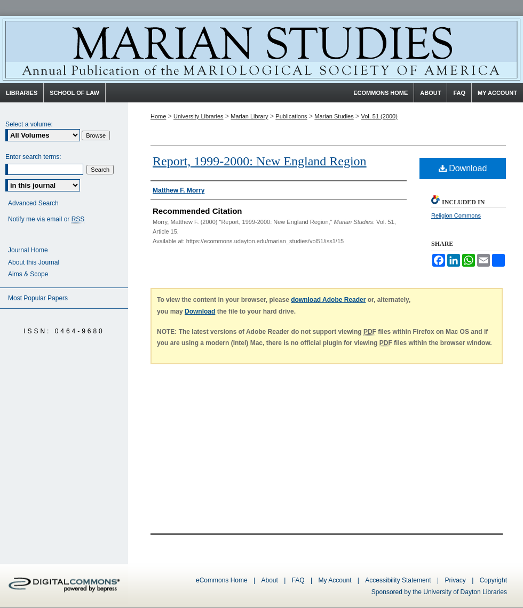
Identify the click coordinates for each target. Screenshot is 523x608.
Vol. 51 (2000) (379, 116)
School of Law (74, 93)
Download (463, 168)
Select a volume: (29, 124)
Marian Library (249, 116)
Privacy (456, 580)
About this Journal (33, 262)
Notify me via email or (46, 219)
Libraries (21, 93)
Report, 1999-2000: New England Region (260, 161)
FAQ (298, 580)
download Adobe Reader (328, 299)
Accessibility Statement (398, 580)
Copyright (493, 580)
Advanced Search (33, 203)
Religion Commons (456, 215)
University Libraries (198, 116)
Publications (291, 116)
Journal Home (28, 250)
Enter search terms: (33, 157)
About (270, 580)
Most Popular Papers (38, 298)
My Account (334, 580)
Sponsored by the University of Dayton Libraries (439, 592)
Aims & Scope (28, 274)
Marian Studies (261, 49)
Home (158, 116)
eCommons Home (222, 580)
